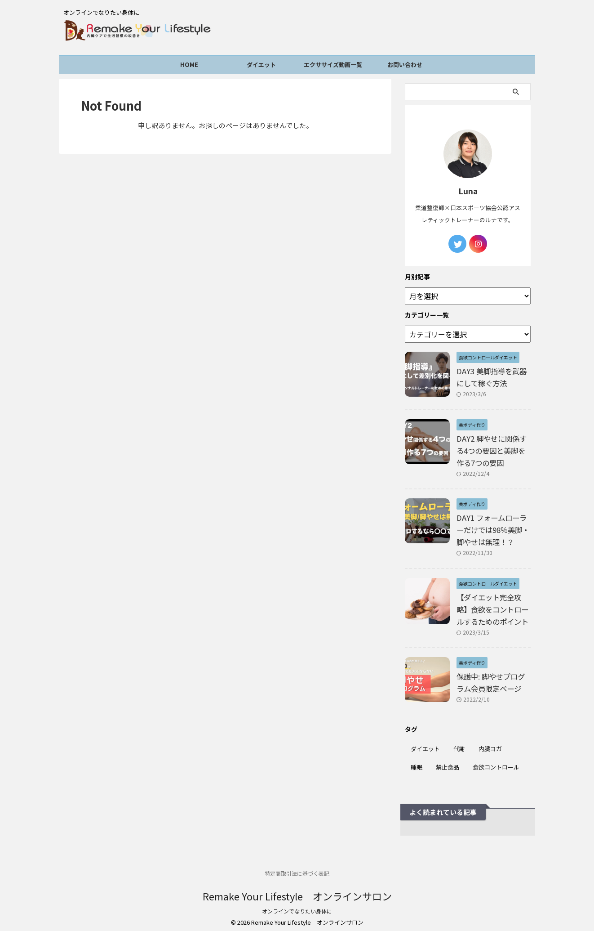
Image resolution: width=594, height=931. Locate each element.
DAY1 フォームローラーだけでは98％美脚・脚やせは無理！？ (493, 525)
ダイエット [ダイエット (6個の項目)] (425, 744)
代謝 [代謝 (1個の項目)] (459, 744)
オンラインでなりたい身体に (297, 907)
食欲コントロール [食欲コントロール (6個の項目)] (496, 763)
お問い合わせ (404, 66)
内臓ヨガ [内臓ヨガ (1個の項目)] (490, 744)
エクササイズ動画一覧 (333, 66)
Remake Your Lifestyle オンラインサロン (297, 892)
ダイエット (261, 66)
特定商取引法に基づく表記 (297, 869)
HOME (189, 66)
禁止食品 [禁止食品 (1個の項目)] (447, 763)
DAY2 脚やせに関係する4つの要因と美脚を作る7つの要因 (491, 446)
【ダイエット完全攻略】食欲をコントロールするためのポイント (492, 604)
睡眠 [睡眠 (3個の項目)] (416, 763)
